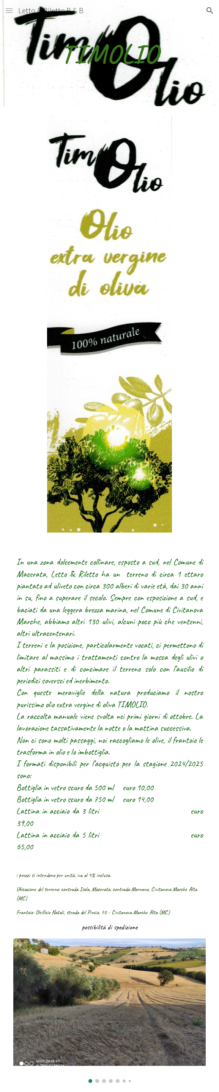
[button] (9, 10)
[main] (109, 53)
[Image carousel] (109, 1010)
